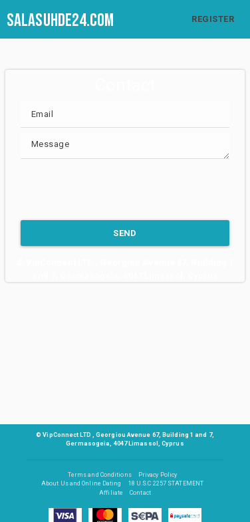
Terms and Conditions (100, 474)
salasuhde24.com (60, 20)
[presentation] (122, 189)
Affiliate (111, 492)
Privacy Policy (157, 474)
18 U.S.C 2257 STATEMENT (165, 483)
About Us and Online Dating (81, 483)
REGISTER (212, 19)
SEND (125, 233)
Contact (140, 492)
